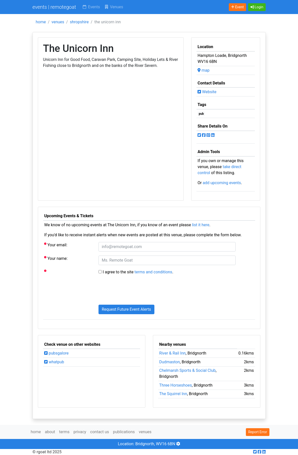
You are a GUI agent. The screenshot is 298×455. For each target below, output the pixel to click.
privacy (79, 431)
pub (201, 114)
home (41, 22)
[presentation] (136, 291)
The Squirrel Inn (173, 393)
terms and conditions (153, 272)
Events (91, 7)
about (50, 431)
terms (64, 431)
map (203, 70)
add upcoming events (222, 182)
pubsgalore (56, 353)
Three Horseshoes (175, 385)
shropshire (79, 22)
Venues (113, 7)
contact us (99, 431)
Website (206, 91)
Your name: (55, 258)
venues (58, 22)
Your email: (55, 244)
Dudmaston (169, 362)
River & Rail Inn (172, 353)
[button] (257, 7)
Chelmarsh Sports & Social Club (187, 370)
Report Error (257, 432)
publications (124, 431)
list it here (200, 224)
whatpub (54, 362)
